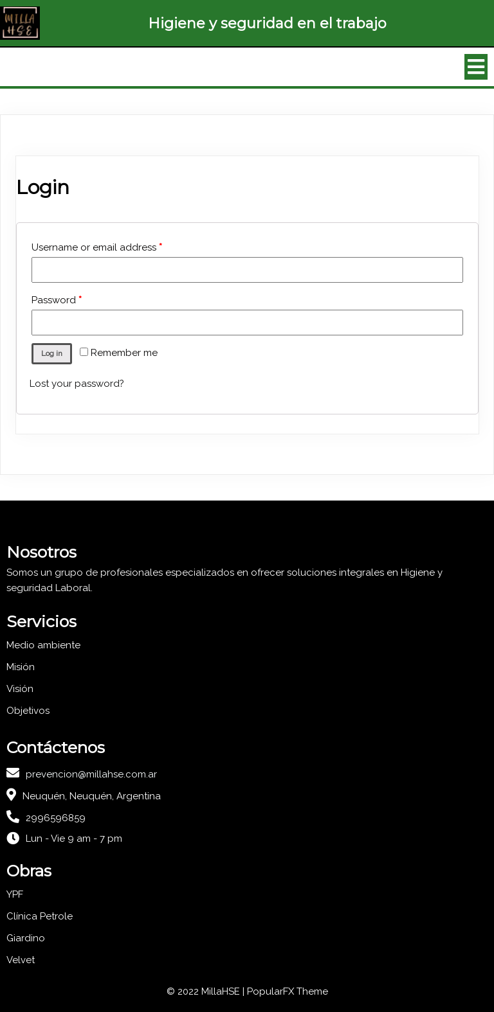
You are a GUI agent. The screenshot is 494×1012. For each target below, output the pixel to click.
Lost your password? (77, 383)
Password (57, 300)
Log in (51, 353)
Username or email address (97, 247)
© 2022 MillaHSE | (207, 991)
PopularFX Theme (287, 991)
